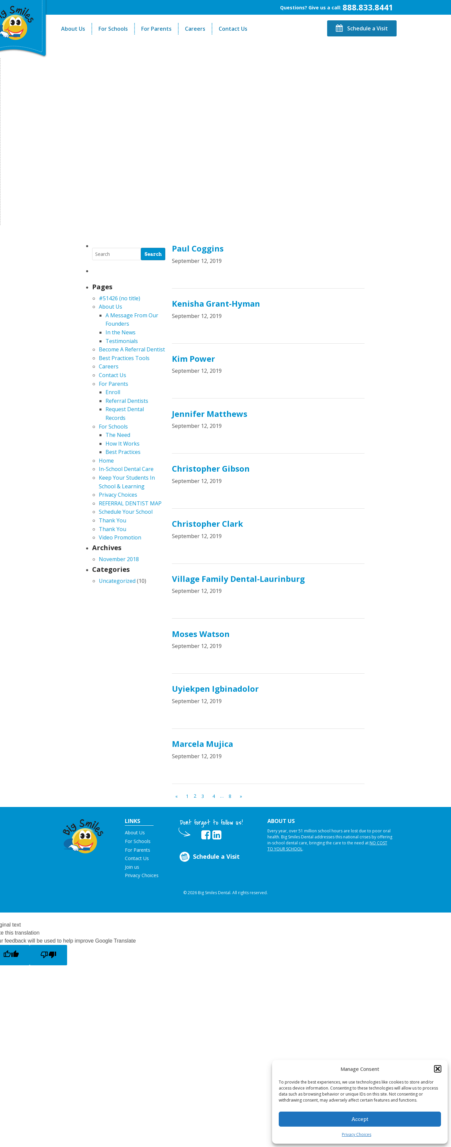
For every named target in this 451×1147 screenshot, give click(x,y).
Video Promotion (120, 537)
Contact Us (233, 28)
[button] (437, 1069)
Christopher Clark (207, 523)
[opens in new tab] (205, 835)
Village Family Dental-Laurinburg (238, 578)
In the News (120, 332)
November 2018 (119, 559)
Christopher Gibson (211, 468)
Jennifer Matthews (209, 413)
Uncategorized (117, 581)
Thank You (112, 520)
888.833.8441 (368, 7)
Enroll (112, 392)
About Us (73, 28)
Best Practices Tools (124, 358)
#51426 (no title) (119, 298)
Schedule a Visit (362, 28)
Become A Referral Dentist (132, 349)
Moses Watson (201, 633)
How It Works (122, 443)
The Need (117, 435)
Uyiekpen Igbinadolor (215, 688)
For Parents (156, 28)
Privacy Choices (356, 1134)
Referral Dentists (126, 400)
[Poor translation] (48, 955)
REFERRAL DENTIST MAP (130, 503)
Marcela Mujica (202, 743)
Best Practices (123, 452)
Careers (195, 28)
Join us (132, 867)
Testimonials (121, 341)
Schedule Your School (126, 511)
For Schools (113, 28)
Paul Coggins (198, 248)
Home (106, 460)
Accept (360, 1119)
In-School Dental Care (126, 469)
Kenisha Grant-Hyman (216, 303)
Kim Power (193, 358)
